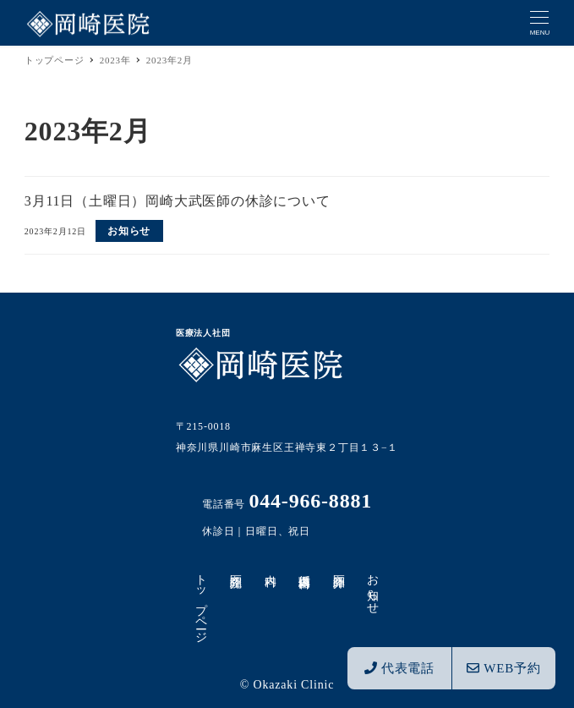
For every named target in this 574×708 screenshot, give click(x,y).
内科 (270, 567)
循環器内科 (304, 567)
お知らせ (373, 587)
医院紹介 (235, 567)
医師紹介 (338, 567)
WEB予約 (503, 668)
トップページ (201, 602)
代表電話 (399, 668)
